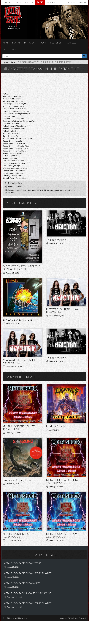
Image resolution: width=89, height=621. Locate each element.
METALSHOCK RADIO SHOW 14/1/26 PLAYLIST (62, 481)
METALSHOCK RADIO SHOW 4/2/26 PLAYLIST (19, 535)
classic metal (70, 190)
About (18, 2)
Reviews (16, 42)
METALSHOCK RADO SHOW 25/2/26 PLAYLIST (62, 535)
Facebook (71, 2)
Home (5, 62)
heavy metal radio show (17, 190)
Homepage (7, 2)
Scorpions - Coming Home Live (20, 480)
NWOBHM (41, 190)
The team (29, 2)
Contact (51, 2)
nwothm (50, 190)
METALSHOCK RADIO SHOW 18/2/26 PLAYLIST (27, 603)
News (5, 42)
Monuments (9, 49)
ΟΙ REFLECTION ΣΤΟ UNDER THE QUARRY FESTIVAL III (21, 267)
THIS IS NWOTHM (56, 239)
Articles (71, 42)
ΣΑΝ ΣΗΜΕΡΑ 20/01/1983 (17, 319)
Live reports (57, 42)
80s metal (32, 190)
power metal (10, 192)
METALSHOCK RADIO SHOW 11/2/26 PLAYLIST (19, 427)
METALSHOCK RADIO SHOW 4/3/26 (22, 583)
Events (43, 42)
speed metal (59, 190)
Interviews (30, 42)
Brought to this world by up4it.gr (15, 618)
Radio (40, 2)
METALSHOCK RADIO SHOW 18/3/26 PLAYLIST (27, 573)
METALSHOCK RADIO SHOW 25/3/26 (22, 563)
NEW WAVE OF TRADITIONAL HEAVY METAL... (62, 310)
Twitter (82, 2)
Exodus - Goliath (55, 426)
